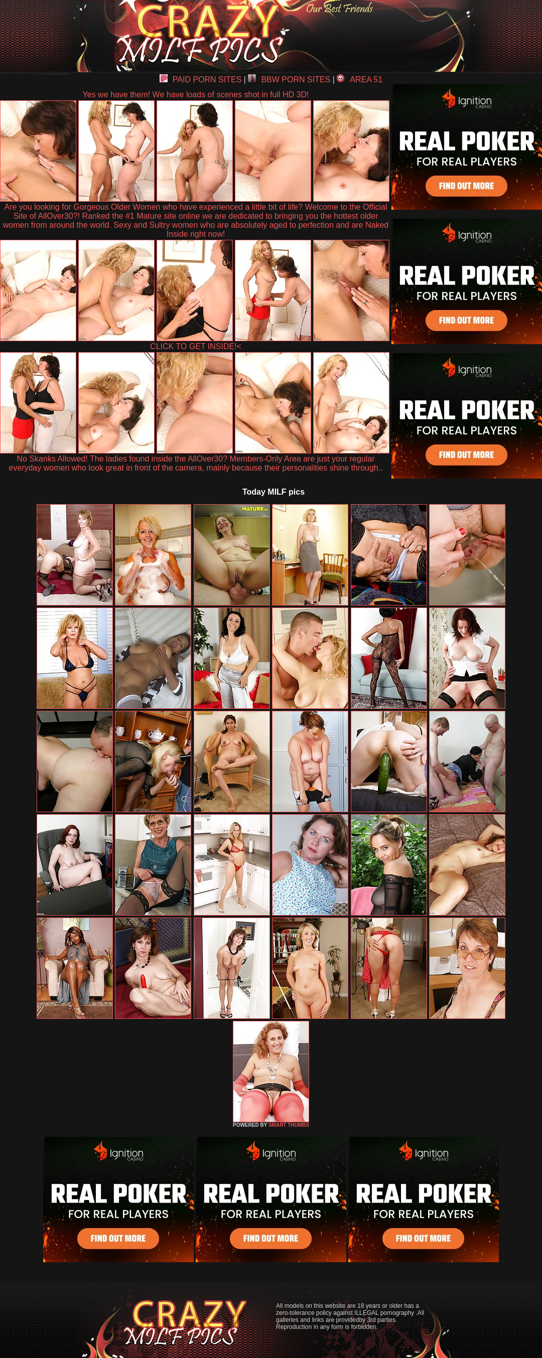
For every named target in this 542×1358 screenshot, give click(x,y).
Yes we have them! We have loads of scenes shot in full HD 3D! (196, 94)
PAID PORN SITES (201, 79)
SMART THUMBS (288, 1125)
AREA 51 (359, 79)
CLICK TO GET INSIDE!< (195, 346)
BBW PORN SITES (289, 79)
